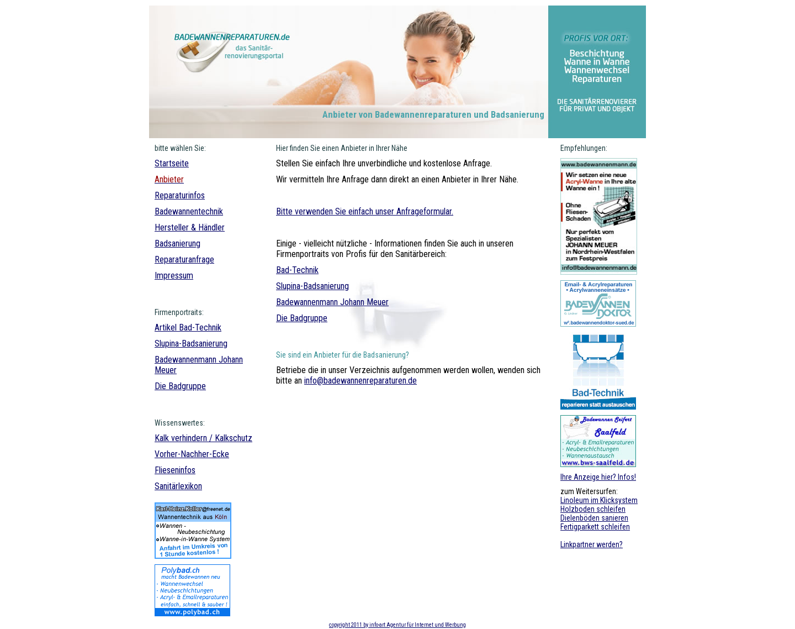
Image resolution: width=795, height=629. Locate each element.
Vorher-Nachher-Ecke (192, 454)
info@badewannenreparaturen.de (360, 380)
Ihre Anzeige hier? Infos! (598, 477)
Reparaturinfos (180, 195)
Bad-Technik (200, 327)
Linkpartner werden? (591, 544)
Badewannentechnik (189, 211)
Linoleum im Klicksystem (599, 500)
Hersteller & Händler (190, 227)
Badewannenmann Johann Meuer (332, 302)
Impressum (174, 275)
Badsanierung (177, 243)
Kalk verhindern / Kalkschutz (203, 438)
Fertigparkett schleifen (595, 526)
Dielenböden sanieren (594, 517)
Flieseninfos (175, 470)
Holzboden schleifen (593, 509)
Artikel (167, 327)
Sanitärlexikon (178, 486)
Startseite (172, 163)
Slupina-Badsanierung (191, 343)
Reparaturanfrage (184, 259)
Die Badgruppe (180, 386)
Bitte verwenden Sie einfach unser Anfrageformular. (364, 211)
